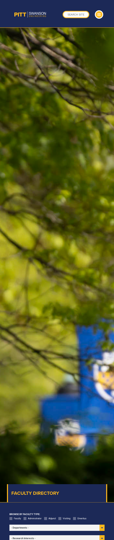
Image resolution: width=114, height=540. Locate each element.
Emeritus (81, 518)
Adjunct (52, 518)
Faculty (17, 518)
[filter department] (57, 528)
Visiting (66, 518)
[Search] (76, 14)
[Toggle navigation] (99, 14)
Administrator (35, 518)
